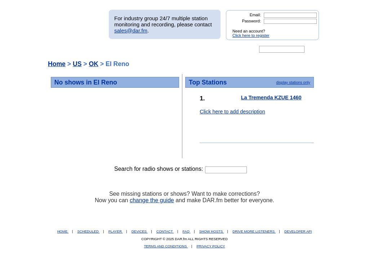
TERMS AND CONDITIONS (166, 246)
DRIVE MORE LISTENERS (253, 231)
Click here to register (251, 35)
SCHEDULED (88, 231)
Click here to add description (232, 111)
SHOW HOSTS (211, 231)
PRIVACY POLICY (210, 246)
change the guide (152, 200)
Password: (251, 21)
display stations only (293, 82)
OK (93, 64)
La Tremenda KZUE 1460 (271, 97)
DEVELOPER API (298, 231)
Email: (255, 15)
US (77, 64)
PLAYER (115, 231)
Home (57, 64)
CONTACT (165, 231)
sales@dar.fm (130, 30)
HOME (62, 231)
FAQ (187, 231)
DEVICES (140, 231)
